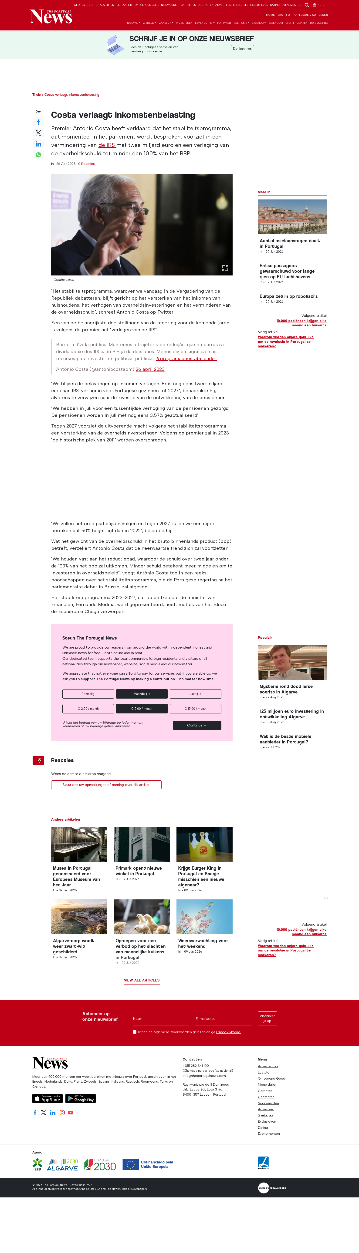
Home (270, 15)
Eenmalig (88, 694)
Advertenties (110, 5)
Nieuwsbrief (170, 5)
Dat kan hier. (242, 49)
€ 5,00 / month (141, 708)
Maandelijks (142, 694)
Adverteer (223, 5)
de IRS (107, 145)
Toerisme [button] (240, 22)
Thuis (36, 94)
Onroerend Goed (147, 5)
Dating (275, 5)
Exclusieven (259, 5)
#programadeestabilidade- (186, 358)
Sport (289, 22)
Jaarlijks (195, 694)
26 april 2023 (150, 369)
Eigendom (259, 22)
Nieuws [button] (132, 22)
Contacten (205, 5)
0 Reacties (86, 164)
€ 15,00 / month (196, 708)
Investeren (184, 22)
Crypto (284, 15)
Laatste (127, 5)
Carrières (188, 5)
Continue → (197, 725)
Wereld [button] (148, 22)
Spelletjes (240, 5)
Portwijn (224, 22)
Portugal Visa (304, 15)
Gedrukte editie (85, 5)
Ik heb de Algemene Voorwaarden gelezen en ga (189, 1032)
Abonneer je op (267, 1018)
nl (318, 5)
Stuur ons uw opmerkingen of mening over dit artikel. (106, 784)
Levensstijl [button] (203, 22)
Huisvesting (319, 22)
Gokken (302, 22)
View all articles (142, 980)
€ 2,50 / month (88, 708)
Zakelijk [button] (165, 22)
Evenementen (291, 5)
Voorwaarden (268, 1103)
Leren (323, 15)
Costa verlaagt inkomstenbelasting (71, 94)
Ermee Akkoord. (228, 1032)
